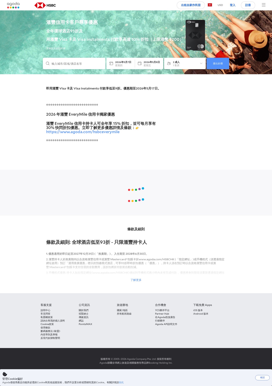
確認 (262, 377)
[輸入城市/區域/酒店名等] (77, 64)
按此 (121, 382)
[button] (220, 5)
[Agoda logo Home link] (13, 5)
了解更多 (136, 280)
